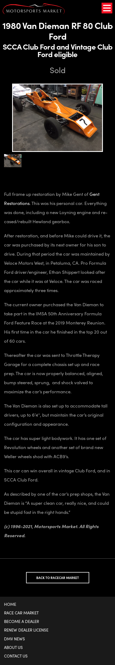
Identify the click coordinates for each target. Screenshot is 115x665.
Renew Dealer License (26, 630)
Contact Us (16, 656)
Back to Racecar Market (57, 577)
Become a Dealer (21, 621)
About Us (13, 647)
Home (10, 604)
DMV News (14, 639)
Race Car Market (21, 613)
